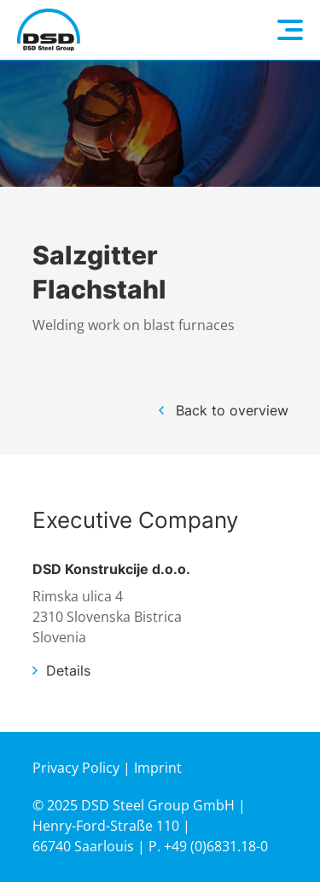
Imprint (158, 767)
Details (68, 670)
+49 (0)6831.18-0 (216, 846)
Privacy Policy (75, 767)
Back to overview (232, 410)
